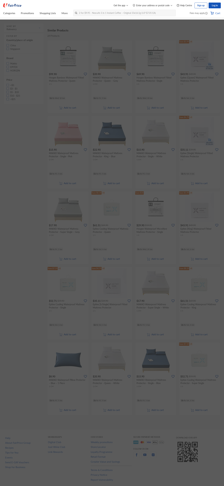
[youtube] (145, 456)
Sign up (201, 5)
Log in (215, 5)
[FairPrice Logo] (12, 5)
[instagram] (153, 456)
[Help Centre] (184, 5)
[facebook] (136, 456)
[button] (206, 13)
